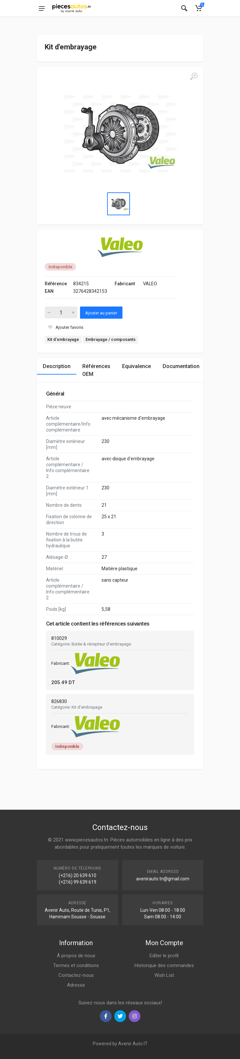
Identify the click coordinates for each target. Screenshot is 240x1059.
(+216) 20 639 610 (77, 875)
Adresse (76, 985)
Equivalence (136, 366)
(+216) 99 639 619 (77, 882)
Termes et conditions (76, 965)
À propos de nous (76, 956)
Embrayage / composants (111, 339)
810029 (59, 638)
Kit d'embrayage (63, 339)
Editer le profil (164, 956)
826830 (59, 701)
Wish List (164, 975)
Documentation (181, 366)
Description (57, 366)
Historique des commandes (164, 965)
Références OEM (96, 370)
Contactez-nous (76, 975)
